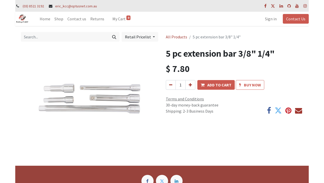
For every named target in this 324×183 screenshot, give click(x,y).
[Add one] (190, 85)
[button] (216, 85)
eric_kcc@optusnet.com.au (76, 6)
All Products (176, 36)
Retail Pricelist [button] (138, 36)
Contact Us (295, 18)
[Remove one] (171, 85)
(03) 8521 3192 (33, 6)
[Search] (114, 37)
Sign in (271, 18)
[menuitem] (45, 19)
